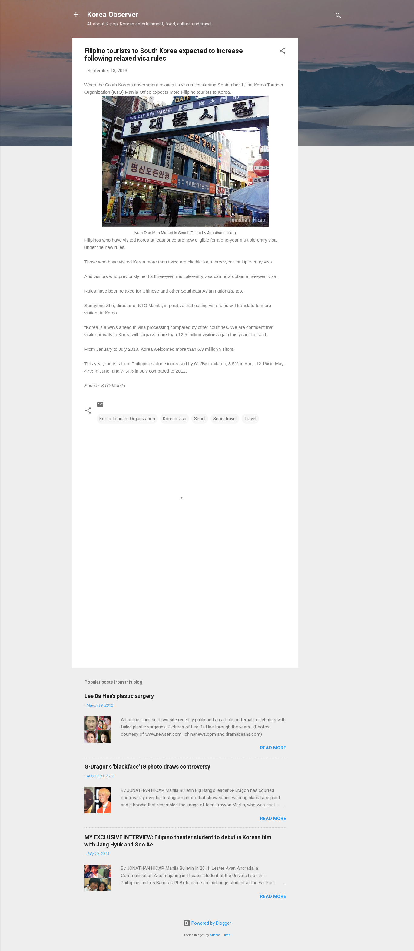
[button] (282, 51)
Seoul (199, 418)
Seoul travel (225, 418)
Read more (273, 748)
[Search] (338, 16)
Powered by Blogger (207, 923)
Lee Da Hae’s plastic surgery (119, 696)
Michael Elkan (220, 935)
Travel (250, 418)
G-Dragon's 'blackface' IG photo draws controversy (147, 766)
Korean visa (174, 418)
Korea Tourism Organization (127, 418)
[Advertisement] (322, 129)
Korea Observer (112, 14)
